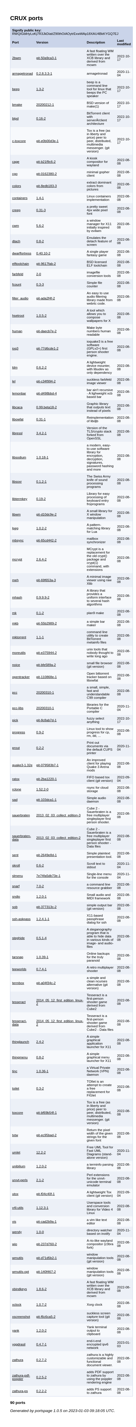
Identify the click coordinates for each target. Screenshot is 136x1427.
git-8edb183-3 (46, 186)
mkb (15, 623)
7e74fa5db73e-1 (48, 875)
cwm (15, 225)
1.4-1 (40, 198)
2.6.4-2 (41, 559)
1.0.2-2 (41, 528)
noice (16, 665)
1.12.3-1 (42, 1207)
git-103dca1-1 (46, 799)
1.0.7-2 (41, 1304)
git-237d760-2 (46, 1244)
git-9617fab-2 (46, 263)
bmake (17, 104)
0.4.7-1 (41, 1344)
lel (14, 381)
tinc (14, 1071)
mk (14, 613)
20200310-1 (45, 692)
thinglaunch (20, 1041)
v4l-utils (17, 1207)
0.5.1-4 (41, 938)
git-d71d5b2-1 (46, 1258)
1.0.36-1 (42, 1071)
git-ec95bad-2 (46, 1135)
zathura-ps (20, 1391)
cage (15, 161)
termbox (18, 983)
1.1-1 (40, 637)
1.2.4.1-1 (42, 919)
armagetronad (22, 73)
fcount (16, 284)
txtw (15, 1135)
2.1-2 (40, 1180)
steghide (18, 938)
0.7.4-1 (41, 969)
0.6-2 (40, 865)
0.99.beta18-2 (46, 407)
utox (15, 1194)
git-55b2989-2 (46, 623)
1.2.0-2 (41, 1166)
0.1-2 (40, 613)
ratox (16, 779)
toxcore (17, 1112)
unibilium (18, 1166)
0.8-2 (40, 241)
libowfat (17, 419)
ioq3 (15, 348)
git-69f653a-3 (46, 580)
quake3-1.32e (22, 765)
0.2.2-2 (41, 1391)
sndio (16, 896)
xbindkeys (19, 1289)
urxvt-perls (20, 1180)
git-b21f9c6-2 (45, 161)
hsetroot (18, 315)
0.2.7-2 (41, 1360)
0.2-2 (40, 748)
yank (15, 1330)
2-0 (38, 274)
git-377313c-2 (46, 907)
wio (14, 1244)
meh (15, 580)
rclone (16, 789)
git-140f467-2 (46, 1271)
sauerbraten (21, 815)
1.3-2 (40, 89)
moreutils (19, 652)
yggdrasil (18, 1344)
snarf (16, 886)
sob (15, 907)
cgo (15, 173)
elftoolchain (20, 263)
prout (16, 748)
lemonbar (19, 393)
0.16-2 (41, 118)
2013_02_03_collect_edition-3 (58, 815)
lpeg (15, 528)
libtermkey (19, 499)
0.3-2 (40, 1088)
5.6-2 (40, 225)
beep (16, 89)
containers (19, 198)
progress (18, 732)
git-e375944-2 (46, 652)
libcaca (17, 407)
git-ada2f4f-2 (45, 298)
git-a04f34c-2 (45, 983)
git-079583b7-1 (47, 765)
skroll (16, 865)
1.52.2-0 (42, 789)
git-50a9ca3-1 (46, 58)
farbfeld (17, 274)
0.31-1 (41, 419)
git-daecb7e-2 (46, 331)
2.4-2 (40, 1041)
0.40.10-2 (43, 253)
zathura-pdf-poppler (21, 1377)
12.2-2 (41, 1152)
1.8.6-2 (41, 1289)
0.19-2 (41, 499)
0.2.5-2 (41, 1377)
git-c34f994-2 (45, 381)
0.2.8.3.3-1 (44, 73)
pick (15, 720)
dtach (16, 241)
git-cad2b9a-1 (46, 1221)
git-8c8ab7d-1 (46, 720)
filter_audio (20, 298)
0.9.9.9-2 (42, 597)
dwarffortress (21, 253)
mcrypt (17, 559)
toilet (15, 1088)
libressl (17, 433)
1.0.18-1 (42, 457)
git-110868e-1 (46, 677)
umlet (16, 1152)
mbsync (18, 540)
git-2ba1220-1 (46, 779)
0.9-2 (40, 732)
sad (15, 799)
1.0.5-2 (41, 315)
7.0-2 (40, 886)
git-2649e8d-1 (46, 855)
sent (15, 855)
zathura (17, 1360)
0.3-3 (40, 284)
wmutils (17, 1258)
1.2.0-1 (41, 896)
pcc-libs (17, 708)
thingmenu (20, 1057)
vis (14, 1221)
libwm (16, 514)
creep (16, 210)
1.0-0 (40, 1232)
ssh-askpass (21, 919)
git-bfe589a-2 (46, 665)
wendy (17, 1232)
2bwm (16, 58)
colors (16, 186)
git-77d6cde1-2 (47, 348)
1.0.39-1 (42, 957)
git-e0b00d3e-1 (47, 141)
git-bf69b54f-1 (46, 1112)
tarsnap (17, 957)
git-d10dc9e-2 (46, 514)
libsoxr (17, 481)
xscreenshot (21, 1316)
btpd (15, 118)
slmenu (17, 875)
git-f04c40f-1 (45, 1194)
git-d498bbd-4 (46, 393)
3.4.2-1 (41, 433)
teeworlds (19, 969)
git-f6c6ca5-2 (45, 1316)
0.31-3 (41, 210)
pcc (14, 692)
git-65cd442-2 (46, 540)
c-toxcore (19, 141)
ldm (15, 367)
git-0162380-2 (46, 173)
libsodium (19, 457)
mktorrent (19, 637)
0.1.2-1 (41, 481)
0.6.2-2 (41, 367)
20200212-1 (45, 104)
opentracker (21, 677)
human (17, 331)
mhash (17, 597)
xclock (16, 1304)
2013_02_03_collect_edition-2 (58, 837)
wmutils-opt (20, 1271)
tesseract (19, 1002)
